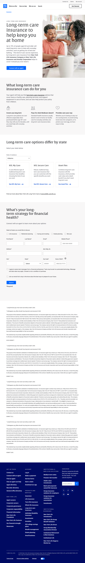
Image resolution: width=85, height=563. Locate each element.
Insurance (28, 496)
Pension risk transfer (50, 478)
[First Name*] (15, 243)
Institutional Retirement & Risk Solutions (51, 534)
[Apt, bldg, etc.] (54, 254)
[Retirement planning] (20, 234)
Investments (29, 518)
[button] (65, 258)
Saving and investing (43, 234)
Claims (72, 1)
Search (40, 6)
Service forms (29, 479)
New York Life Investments (48, 515)
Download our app (31, 485)
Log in (27, 473)
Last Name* (28, 239)
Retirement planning (27, 234)
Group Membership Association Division (50, 529)
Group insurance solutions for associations (49, 498)
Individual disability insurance (31, 514)
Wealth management (32, 529)
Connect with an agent (14, 476)
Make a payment (30, 476)
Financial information (13, 512)
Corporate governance (14, 506)
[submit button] (11, 282)
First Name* (9, 239)
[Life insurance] (7, 234)
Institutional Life (49, 538)
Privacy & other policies (23, 558)
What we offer (13, 6)
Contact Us (65, 1)
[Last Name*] (33, 243)
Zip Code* (46, 259)
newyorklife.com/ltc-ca (48, 194)
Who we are (32, 6)
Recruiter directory (13, 488)
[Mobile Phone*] (70, 243)
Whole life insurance (31, 505)
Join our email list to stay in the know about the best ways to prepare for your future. (32, 276)
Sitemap (34, 558)
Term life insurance (31, 502)
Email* (45, 239)
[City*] (15, 264)
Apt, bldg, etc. (47, 249)
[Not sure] (65, 234)
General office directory (14, 491)
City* (7, 259)
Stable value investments (48, 482)
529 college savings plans (31, 525)
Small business (30, 535)
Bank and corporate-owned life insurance (50, 487)
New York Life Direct (50, 525)
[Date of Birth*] (60, 264)
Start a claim (29, 482)
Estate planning (58, 234)
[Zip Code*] (48, 264)
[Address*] (24, 254)
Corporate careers (12, 503)
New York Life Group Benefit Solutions (50, 521)
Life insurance (13, 234)
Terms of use (10, 558)
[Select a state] (33, 264)
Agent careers (11, 500)
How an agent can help (14, 482)
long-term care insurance (36, 95)
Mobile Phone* (66, 239)
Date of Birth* (59, 259)
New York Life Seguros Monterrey (51, 542)
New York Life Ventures (14, 520)
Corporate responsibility (14, 509)
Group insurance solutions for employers (51, 492)
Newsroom (10, 526)
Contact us (10, 473)
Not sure (69, 234)
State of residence (11, 155)
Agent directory (12, 485)
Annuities (28, 521)
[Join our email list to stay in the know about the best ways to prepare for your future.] (7, 277)
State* (26, 259)
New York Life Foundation (11, 516)
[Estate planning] (52, 234)
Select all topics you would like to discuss (18, 230)
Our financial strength (14, 523)
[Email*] (51, 243)
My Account (79, 1)
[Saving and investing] (36, 234)
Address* (9, 249)
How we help (23, 6)
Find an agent (11, 479)
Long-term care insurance (30, 509)
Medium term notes (50, 475)
